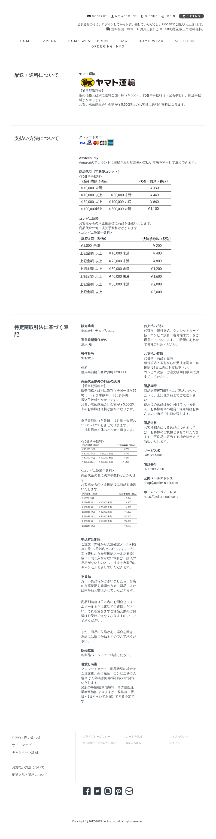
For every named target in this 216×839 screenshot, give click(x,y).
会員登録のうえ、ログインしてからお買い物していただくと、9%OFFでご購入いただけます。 (141, 24)
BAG (123, 41)
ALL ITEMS (185, 41)
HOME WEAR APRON (88, 41)
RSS (129, 743)
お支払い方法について (28, 767)
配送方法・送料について (30, 774)
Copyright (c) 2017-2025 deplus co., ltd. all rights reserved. (108, 821)
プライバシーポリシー (96, 736)
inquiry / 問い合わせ (26, 737)
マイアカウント (179, 736)
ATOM (138, 743)
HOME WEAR (151, 41)
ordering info (108, 46)
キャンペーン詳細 (25, 752)
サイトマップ (21, 745)
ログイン (174, 743)
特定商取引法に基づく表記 (99, 743)
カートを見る (134, 736)
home (26, 41)
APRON (50, 41)
